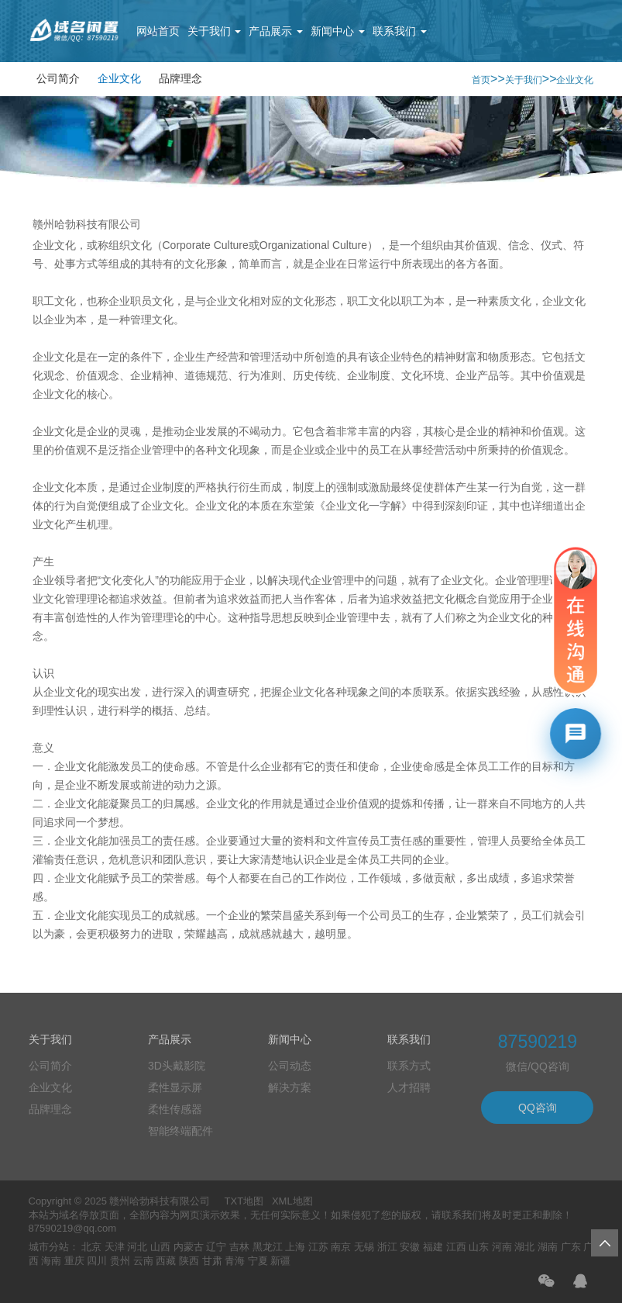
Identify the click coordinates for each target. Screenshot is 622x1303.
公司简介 (58, 78)
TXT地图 (244, 1201)
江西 (456, 1247)
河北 (137, 1247)
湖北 (524, 1247)
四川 (97, 1261)
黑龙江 (268, 1247)
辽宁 (216, 1247)
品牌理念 (180, 78)
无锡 (364, 1247)
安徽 (410, 1247)
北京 (91, 1247)
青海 (235, 1261)
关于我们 (214, 31)
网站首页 (158, 31)
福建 (433, 1247)
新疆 (280, 1261)
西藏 (166, 1261)
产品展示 (276, 31)
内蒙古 (189, 1247)
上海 (295, 1247)
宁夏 (258, 1261)
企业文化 (119, 78)
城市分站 (49, 1247)
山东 (479, 1247)
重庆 (74, 1261)
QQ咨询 (537, 1107)
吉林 (239, 1247)
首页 (481, 79)
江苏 (318, 1247)
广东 (571, 1247)
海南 (51, 1261)
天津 (115, 1247)
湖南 (548, 1247)
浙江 (387, 1247)
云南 (143, 1261)
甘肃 (212, 1261)
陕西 (189, 1261)
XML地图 (292, 1201)
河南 (502, 1247)
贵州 (120, 1261)
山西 (160, 1247)
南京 (341, 1247)
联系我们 (400, 31)
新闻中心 (338, 31)
